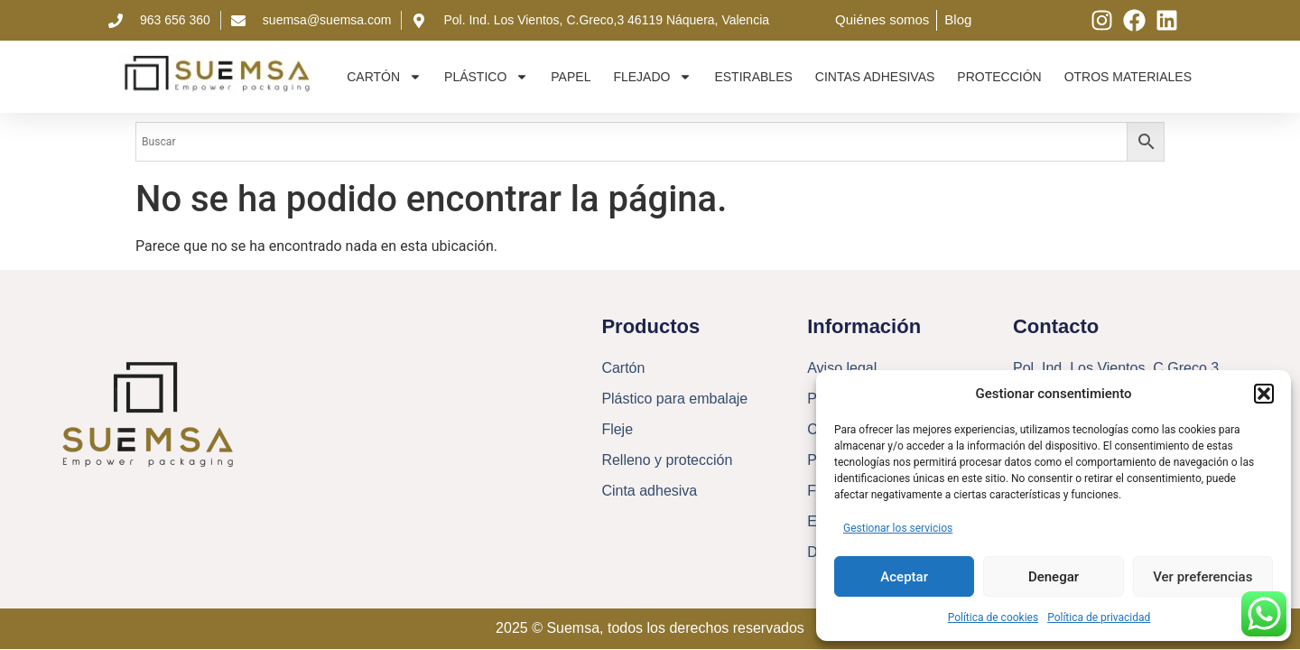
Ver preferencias (1202, 577)
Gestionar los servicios (897, 528)
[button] (1264, 394)
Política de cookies (993, 617)
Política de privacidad (1098, 617)
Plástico (486, 76)
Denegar (1053, 577)
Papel (570, 77)
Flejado (652, 76)
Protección (999, 77)
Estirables (753, 77)
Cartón (384, 76)
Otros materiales (1128, 77)
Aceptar (904, 577)
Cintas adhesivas (875, 77)
